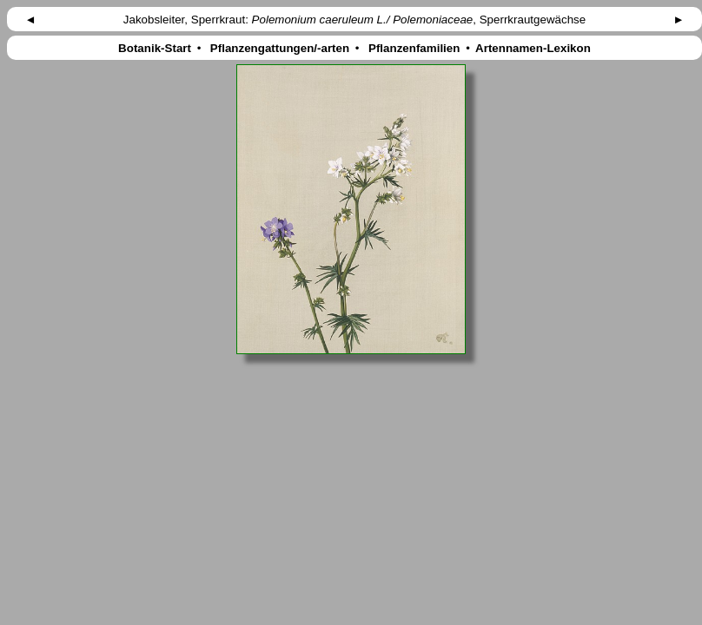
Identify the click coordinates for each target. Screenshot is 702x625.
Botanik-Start (154, 48)
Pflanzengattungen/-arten (280, 48)
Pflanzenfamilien (414, 48)
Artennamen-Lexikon (533, 48)
